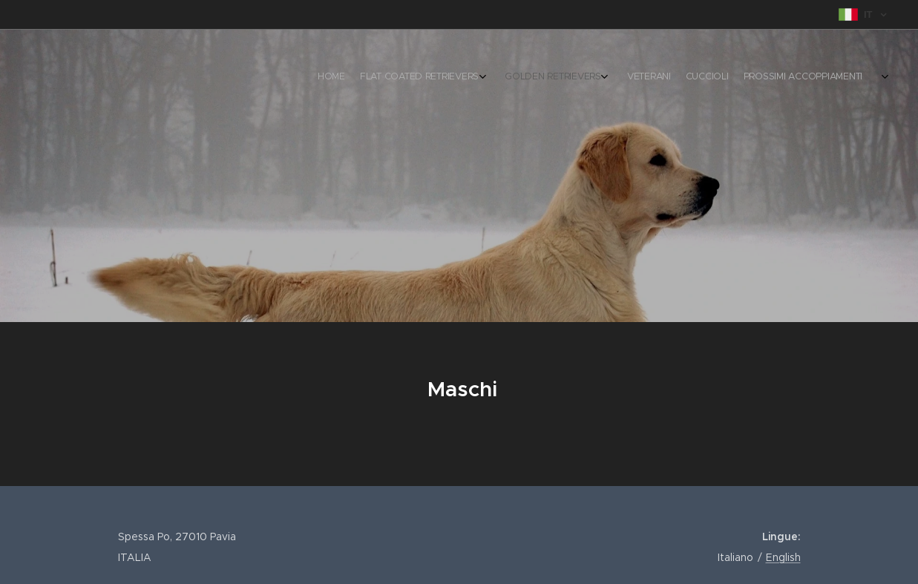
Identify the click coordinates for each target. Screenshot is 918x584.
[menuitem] (734, 77)
